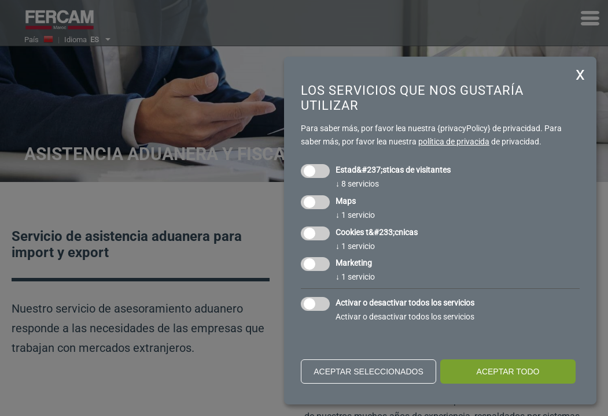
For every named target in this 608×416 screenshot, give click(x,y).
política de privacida (453, 141)
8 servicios (357, 183)
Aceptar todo (508, 371)
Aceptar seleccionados (368, 371)
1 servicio (355, 215)
